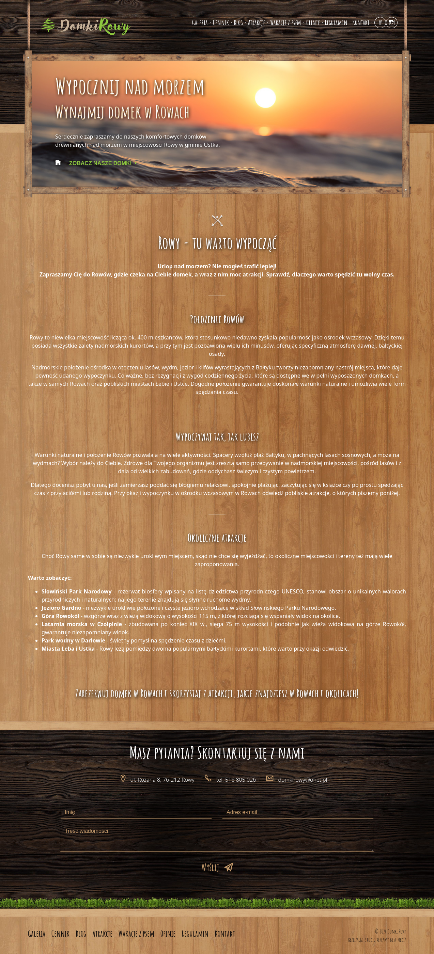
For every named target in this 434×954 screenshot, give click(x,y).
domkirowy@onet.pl (302, 779)
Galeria (200, 22)
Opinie (313, 22)
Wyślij (210, 867)
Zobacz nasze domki (100, 163)
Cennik (221, 22)
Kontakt (361, 22)
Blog (238, 22)
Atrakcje (256, 22)
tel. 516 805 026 (236, 779)
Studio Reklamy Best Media (385, 939)
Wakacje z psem (285, 22)
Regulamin (336, 22)
